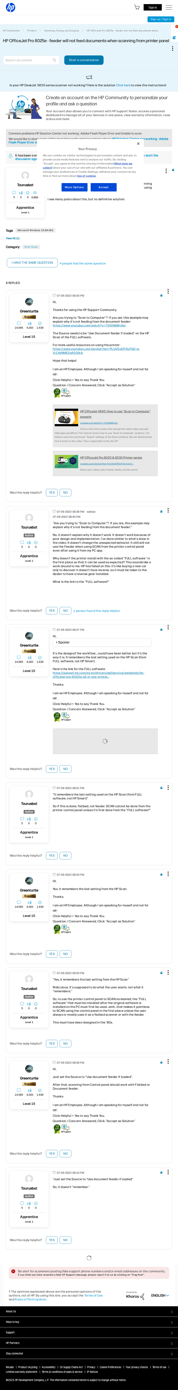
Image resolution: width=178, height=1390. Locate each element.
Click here (123, 85)
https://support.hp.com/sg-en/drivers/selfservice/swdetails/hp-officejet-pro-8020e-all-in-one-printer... (98, 675)
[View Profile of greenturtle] (29, 311)
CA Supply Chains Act (71, 1367)
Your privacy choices (137, 1367)
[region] (90, 168)
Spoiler (64, 642)
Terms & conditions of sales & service (62, 1372)
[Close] (138, 143)
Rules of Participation (30, 1299)
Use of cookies (86, 176)
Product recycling (27, 1367)
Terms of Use (93, 1295)
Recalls (10, 1367)
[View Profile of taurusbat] (25, 185)
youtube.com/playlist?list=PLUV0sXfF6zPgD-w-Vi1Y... (106, 464)
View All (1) (12, 238)
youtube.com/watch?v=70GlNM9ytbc (99, 423)
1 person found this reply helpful (96, 611)
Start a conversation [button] (84, 60)
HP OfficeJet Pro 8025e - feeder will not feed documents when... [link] (123, 30)
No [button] (65, 492)
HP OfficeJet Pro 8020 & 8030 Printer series (111, 457)
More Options (74, 187)
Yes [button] (52, 492)
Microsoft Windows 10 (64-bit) (35, 230)
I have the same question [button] (32, 262)
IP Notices (92, 1372)
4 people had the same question (83, 263)
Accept (103, 187)
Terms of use (159, 1367)
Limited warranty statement (21, 1372)
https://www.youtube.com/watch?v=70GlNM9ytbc (89, 325)
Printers (32, 30)
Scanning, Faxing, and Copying (61, 30)
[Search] (31, 60)
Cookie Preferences (110, 1367)
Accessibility (48, 1367)
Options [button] (174, 48)
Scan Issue (31, 247)
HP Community (11, 30)
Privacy (91, 1367)
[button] (165, 170)
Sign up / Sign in (161, 19)
